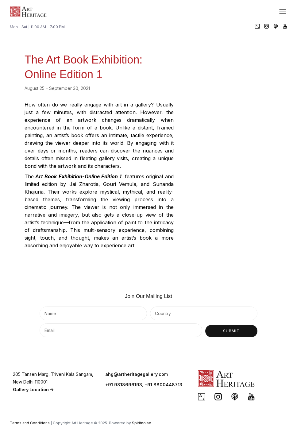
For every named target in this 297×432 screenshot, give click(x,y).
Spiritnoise (141, 423)
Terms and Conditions (30, 423)
